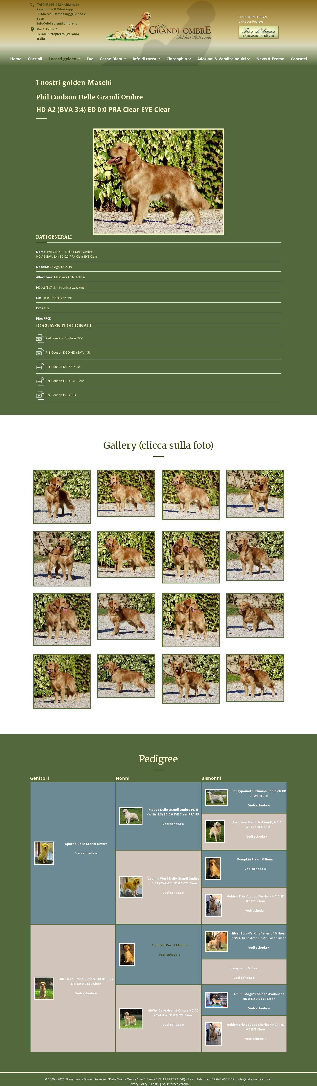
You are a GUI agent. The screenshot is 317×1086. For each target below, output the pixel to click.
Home (14, 58)
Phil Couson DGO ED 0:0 (58, 367)
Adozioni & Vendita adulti (222, 58)
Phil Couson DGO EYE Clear (60, 381)
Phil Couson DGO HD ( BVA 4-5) (63, 352)
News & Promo (271, 58)
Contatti (300, 58)
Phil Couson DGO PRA (56, 395)
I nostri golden (61, 58)
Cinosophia (176, 58)
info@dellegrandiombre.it (57, 23)
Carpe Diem (110, 58)
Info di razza (144, 58)
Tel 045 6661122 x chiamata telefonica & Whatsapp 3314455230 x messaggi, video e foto (61, 11)
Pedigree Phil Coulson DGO (60, 338)
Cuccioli (33, 58)
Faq (89, 58)
